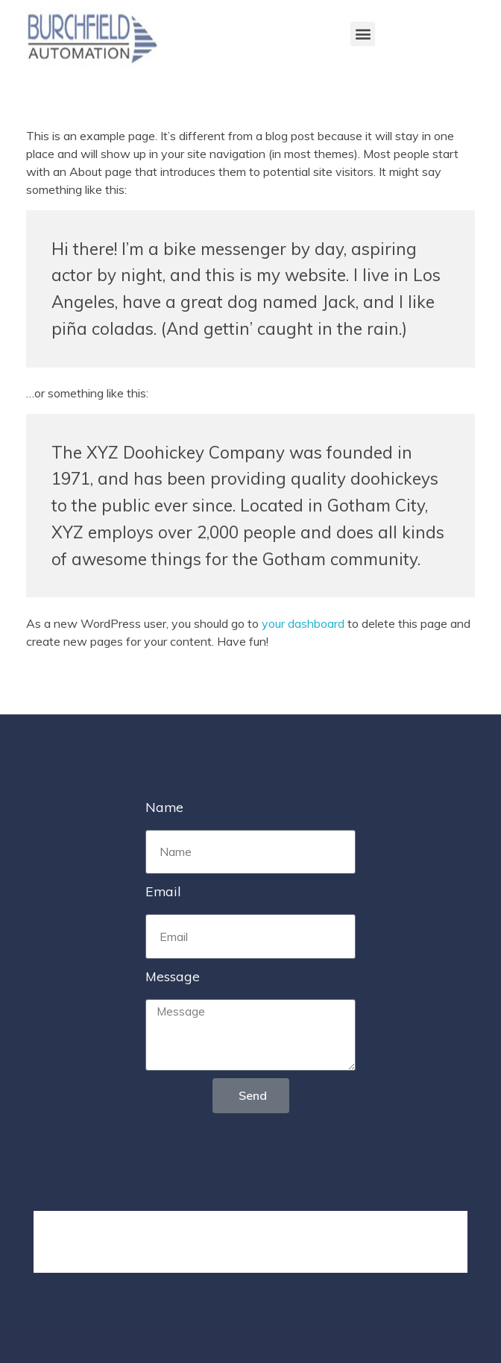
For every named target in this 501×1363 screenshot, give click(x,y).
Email (163, 891)
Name (164, 807)
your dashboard (303, 623)
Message (172, 976)
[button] (362, 34)
